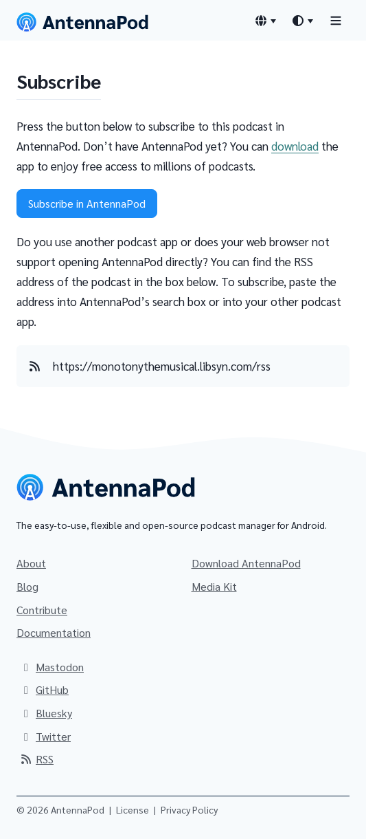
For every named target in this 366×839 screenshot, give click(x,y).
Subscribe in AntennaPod (87, 203)
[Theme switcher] (302, 20)
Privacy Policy (189, 809)
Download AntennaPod (246, 563)
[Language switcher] (265, 20)
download (295, 145)
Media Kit (214, 586)
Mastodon (51, 667)
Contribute (41, 609)
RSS (36, 759)
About (31, 563)
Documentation (53, 632)
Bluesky (45, 713)
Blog (27, 586)
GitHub (44, 689)
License (132, 809)
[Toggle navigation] (336, 20)
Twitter (45, 736)
